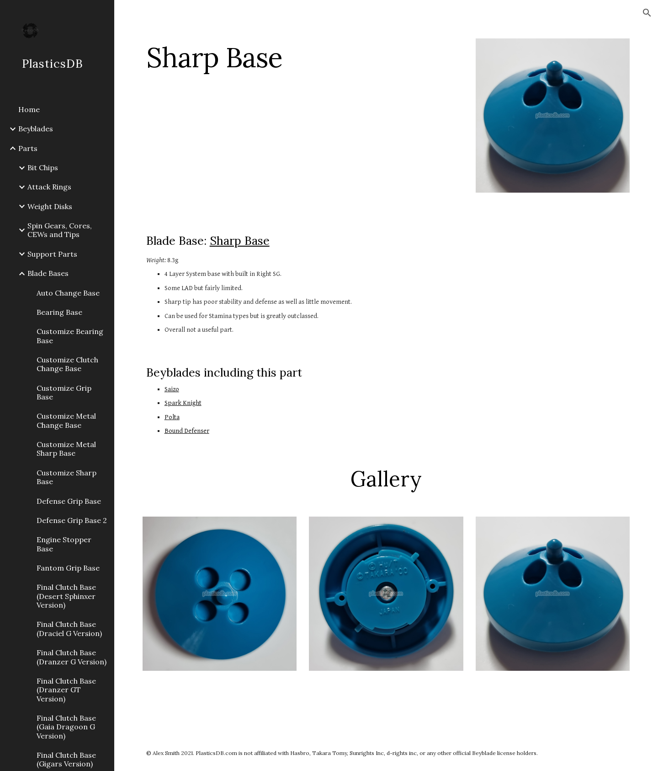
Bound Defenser (186, 431)
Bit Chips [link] (42, 167)
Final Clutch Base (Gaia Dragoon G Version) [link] (66, 726)
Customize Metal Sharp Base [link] (66, 449)
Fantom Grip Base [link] (68, 567)
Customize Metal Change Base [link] (66, 420)
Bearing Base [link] (59, 312)
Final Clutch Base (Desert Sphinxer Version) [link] (66, 595)
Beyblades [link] (35, 128)
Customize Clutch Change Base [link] (67, 364)
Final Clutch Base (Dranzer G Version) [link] (71, 657)
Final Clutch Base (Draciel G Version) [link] (69, 628)
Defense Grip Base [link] (69, 501)
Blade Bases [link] (48, 273)
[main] (303, 57)
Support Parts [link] (52, 254)
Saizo (171, 389)
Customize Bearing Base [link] (70, 336)
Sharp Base (240, 240)
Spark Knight (183, 403)
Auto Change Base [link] (68, 292)
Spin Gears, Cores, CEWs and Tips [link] (59, 230)
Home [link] (29, 109)
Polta (172, 417)
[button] (647, 13)
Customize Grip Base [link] (64, 392)
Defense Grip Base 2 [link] (72, 520)
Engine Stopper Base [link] (64, 544)
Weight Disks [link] (49, 206)
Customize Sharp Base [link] (66, 477)
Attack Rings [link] (49, 186)
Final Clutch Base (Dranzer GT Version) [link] (66, 689)
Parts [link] (27, 148)
